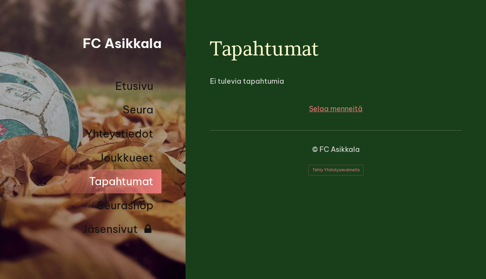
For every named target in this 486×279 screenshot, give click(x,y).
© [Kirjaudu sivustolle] (315, 149)
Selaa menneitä (336, 108)
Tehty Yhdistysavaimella (335, 169)
